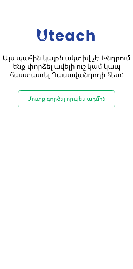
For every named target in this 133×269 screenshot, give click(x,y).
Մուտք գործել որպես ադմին (66, 99)
